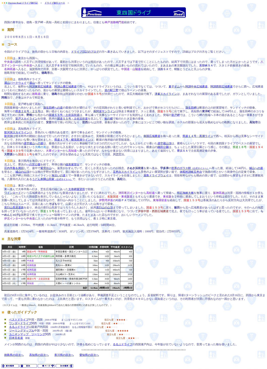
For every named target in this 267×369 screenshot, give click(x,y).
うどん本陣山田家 (52, 179)
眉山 (32, 82)
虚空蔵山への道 (33, 143)
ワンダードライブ (20, 323)
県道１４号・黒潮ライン (198, 136)
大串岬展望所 (76, 189)
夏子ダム (174, 86)
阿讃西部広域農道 (221, 86)
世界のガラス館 (190, 168)
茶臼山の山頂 (104, 207)
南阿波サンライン (104, 111)
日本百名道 (16, 337)
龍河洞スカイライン (16, 132)
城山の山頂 (22, 171)
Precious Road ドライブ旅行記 (23, 3)
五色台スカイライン (125, 171)
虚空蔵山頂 (164, 143)
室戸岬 (175, 114)
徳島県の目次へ (14, 354)
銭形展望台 (72, 164)
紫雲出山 (46, 168)
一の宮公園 (33, 164)
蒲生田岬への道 (53, 107)
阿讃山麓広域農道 (65, 86)
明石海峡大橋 (185, 192)
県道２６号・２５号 (27, 111)
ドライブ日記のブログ (85, 51)
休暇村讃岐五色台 (191, 171)
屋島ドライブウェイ (156, 175)
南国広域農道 (152, 136)
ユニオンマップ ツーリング (27, 334)
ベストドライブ (19, 319)
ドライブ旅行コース (55, 3)
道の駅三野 (111, 90)
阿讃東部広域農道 (40, 86)
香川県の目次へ (64, 354)
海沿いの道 (58, 175)
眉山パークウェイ (15, 82)
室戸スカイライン (26, 118)
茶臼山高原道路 (14, 207)
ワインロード (12, 192)
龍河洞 (8, 136)
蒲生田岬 (190, 107)
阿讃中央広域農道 (196, 86)
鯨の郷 (109, 118)
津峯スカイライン (166, 93)
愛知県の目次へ (89, 354)
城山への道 (256, 168)
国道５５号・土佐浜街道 (64, 114)
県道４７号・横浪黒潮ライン (72, 139)
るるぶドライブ (19, 326)
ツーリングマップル (21, 330)
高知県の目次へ (39, 354)
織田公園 (163, 147)
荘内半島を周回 (14, 168)
